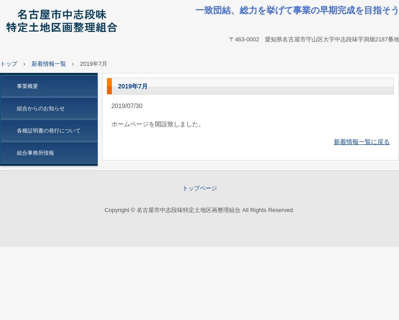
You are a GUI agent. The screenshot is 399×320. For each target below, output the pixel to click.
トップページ (199, 188)
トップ (8, 63)
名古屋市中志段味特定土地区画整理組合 (60, 22)
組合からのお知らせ (41, 108)
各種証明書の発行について (49, 131)
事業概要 (27, 86)
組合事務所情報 (35, 153)
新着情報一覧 (49, 63)
